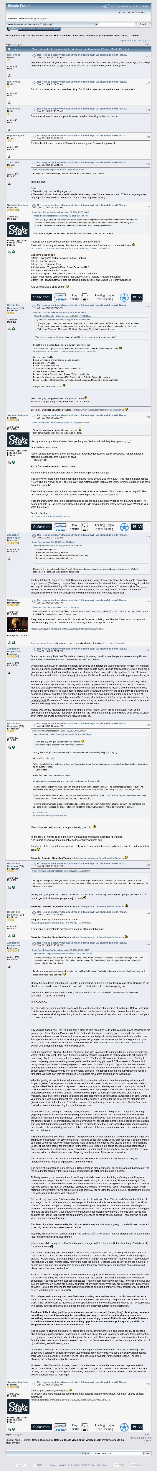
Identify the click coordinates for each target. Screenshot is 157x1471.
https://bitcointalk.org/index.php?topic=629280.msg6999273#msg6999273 (70, 1399)
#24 (148, 137)
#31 (148, 650)
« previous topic (128, 40)
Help (22, 29)
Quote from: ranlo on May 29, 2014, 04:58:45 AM (53, 542)
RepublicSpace (15, 135)
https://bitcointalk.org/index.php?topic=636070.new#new (61, 922)
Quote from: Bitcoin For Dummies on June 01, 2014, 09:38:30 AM (60, 212)
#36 (148, 1384)
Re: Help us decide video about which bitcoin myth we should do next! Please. (82, 54)
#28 (148, 417)
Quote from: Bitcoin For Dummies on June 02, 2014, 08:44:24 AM (60, 423)
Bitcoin (26, 35)
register (43, 18)
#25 (148, 164)
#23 (148, 110)
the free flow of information (114, 643)
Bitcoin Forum (13, 35)
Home (13, 29)
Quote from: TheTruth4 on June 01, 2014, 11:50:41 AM (55, 607)
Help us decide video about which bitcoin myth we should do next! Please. (96, 35)
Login (38, 29)
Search (30, 29)
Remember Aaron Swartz (42, 643)
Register (47, 29)
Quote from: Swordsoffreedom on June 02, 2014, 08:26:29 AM (59, 312)
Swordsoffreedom (17, 205)
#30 (148, 602)
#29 (148, 536)
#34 (148, 913)
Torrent (48, 24)
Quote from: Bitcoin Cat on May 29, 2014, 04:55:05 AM (58, 546)
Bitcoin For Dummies (13, 306)
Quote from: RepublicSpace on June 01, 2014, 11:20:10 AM (58, 170)
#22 (148, 83)
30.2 (42, 24)
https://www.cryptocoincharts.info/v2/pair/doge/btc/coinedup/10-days (67, 628)
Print (147, 44)
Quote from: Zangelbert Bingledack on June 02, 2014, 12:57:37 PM (61, 871)
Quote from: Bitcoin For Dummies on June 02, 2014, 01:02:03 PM (60, 950)
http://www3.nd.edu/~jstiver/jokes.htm (51, 516)
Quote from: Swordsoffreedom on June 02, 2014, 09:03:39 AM (59, 731)
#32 (148, 725)
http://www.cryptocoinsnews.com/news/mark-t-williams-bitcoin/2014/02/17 (70, 248)
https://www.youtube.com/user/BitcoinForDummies (99, 410)
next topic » (144, 40)
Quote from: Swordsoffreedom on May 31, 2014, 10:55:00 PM (60, 216)
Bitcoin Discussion (42, 35)
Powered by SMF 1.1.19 (61, 1465)
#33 (148, 865)
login (34, 18)
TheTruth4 (13, 162)
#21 (148, 56)
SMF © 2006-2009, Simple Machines (90, 1465)
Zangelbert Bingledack (13, 536)
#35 (148, 944)
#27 (148, 307)
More (56, 29)
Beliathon (12, 600)
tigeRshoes (13, 54)
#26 (148, 206)
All (21, 44)
